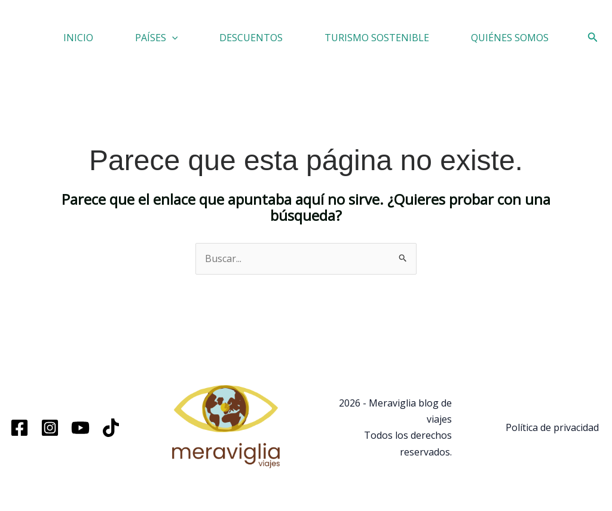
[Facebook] (19, 427)
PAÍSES (156, 38)
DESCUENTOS (251, 37)
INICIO (78, 37)
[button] (172, 38)
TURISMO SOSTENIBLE (377, 37)
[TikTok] (110, 427)
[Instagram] (49, 427)
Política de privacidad (552, 427)
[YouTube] (80, 427)
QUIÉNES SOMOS (510, 37)
